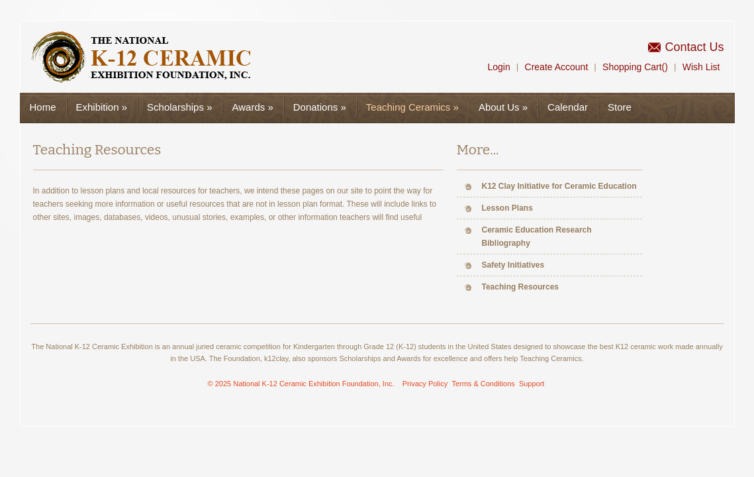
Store (620, 107)
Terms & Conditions (482, 384)
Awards (252, 107)
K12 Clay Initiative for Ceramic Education (559, 186)
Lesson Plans (507, 208)
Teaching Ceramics (412, 107)
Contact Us (694, 47)
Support (532, 384)
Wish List (701, 67)
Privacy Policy (425, 384)
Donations (319, 107)
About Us (503, 107)
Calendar (567, 107)
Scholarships (179, 107)
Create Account (557, 67)
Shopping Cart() (635, 67)
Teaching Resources (520, 287)
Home (43, 107)
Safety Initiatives (513, 265)
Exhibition (102, 107)
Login (498, 67)
